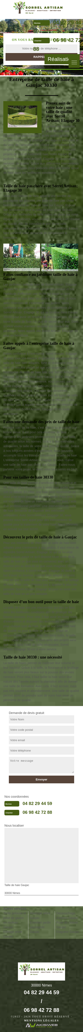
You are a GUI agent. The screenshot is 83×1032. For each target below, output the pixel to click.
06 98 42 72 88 (37, 812)
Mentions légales (41, 1020)
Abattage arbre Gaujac (40, 915)
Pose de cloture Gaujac (67, 925)
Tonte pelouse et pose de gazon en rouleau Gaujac (14, 920)
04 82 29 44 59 (37, 803)
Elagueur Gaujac (67, 932)
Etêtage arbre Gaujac (12, 934)
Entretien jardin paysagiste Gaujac (40, 927)
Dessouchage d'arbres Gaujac (67, 915)
